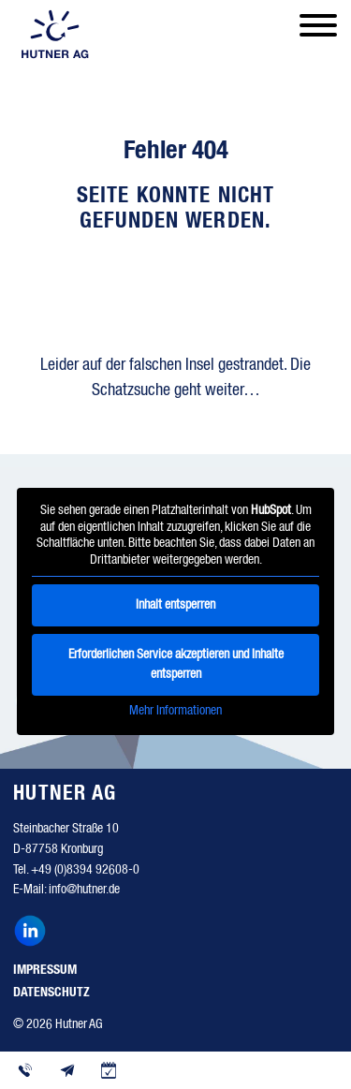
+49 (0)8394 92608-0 (85, 869)
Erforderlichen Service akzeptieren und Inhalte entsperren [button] (176, 664)
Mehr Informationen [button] (175, 710)
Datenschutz (51, 992)
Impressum (45, 970)
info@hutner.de (84, 889)
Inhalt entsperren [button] (175, 604)
